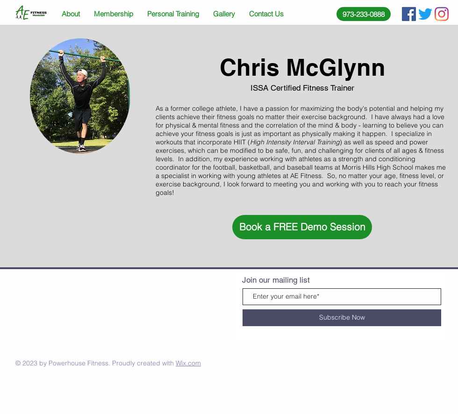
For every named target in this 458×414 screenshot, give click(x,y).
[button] (302, 227)
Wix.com (188, 363)
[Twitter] (425, 14)
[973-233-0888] (363, 14)
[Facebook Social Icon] (409, 14)
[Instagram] (442, 14)
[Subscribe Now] (342, 317)
